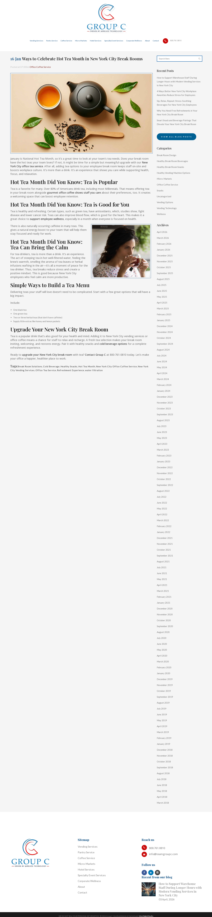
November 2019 (166, 696)
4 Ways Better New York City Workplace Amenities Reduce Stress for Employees (178, 94)
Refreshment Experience (104, 370)
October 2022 (165, 490)
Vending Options (166, 213)
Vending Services (87, 846)
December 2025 (166, 266)
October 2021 (165, 561)
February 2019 (165, 749)
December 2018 (166, 761)
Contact (82, 892)
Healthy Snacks (77, 366)
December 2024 (166, 337)
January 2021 (164, 614)
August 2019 (164, 714)
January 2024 (164, 402)
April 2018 (163, 808)
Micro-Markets (165, 190)
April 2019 (163, 737)
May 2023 (162, 449)
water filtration (131, 370)
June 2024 (163, 372)
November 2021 (166, 555)
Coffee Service (86, 858)
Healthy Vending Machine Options (176, 184)
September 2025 (166, 284)
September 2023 (166, 425)
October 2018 (165, 772)
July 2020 (162, 649)
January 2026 (164, 261)
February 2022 (165, 537)
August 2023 (164, 431)
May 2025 (162, 308)
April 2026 (163, 243)
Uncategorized (165, 207)
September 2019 (166, 708)
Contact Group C (95, 354)
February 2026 (165, 255)
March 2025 (164, 319)
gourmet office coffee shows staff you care (74, 192)
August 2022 (164, 502)
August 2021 (164, 572)
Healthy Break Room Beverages (175, 172)
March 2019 (164, 743)
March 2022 (164, 531)
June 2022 (163, 514)
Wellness (162, 225)
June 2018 (163, 796)
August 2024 (164, 361)
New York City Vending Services (41, 370)
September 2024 (166, 355)
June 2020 (163, 655)
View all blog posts (176, 148)
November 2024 (166, 343)
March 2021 (164, 602)
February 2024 (165, 396)
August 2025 (164, 290)
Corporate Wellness (89, 881)
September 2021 (166, 567)
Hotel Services (86, 869)
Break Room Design (168, 166)
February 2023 (165, 467)
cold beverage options (113, 344)
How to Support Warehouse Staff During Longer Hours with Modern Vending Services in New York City (177, 81)
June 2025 (163, 302)
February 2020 (165, 678)
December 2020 (166, 619)
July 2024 (162, 366)
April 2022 (163, 525)
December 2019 (166, 690)
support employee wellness (47, 219)
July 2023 (162, 437)
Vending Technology (168, 219)
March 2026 (164, 249)
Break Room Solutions (32, 366)
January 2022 (164, 543)
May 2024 (162, 378)
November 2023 (166, 414)
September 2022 (166, 496)
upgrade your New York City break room (47, 354)
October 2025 (165, 278)
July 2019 (162, 720)
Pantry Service (86, 852)
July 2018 (162, 790)
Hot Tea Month (97, 366)
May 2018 (162, 802)
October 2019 (165, 702)
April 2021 (163, 596)
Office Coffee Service (45, 67)
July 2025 (162, 296)
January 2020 (164, 684)
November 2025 (166, 272)
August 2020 (164, 643)
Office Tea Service (75, 370)
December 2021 (166, 549)
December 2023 (166, 408)
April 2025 (163, 314)
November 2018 (166, 767)
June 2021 (163, 584)
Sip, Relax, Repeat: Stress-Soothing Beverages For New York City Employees (177, 108)
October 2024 (165, 349)
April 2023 (163, 455)
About (81, 886)
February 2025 (165, 325)
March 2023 (164, 461)
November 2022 (166, 484)
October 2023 (165, 419)
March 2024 (164, 390)
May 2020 (162, 661)
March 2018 (164, 814)
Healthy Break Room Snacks (173, 178)
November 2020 (166, 625)
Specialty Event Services (92, 875)
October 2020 (165, 631)
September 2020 (166, 637)
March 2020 (164, 672)
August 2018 (164, 784)
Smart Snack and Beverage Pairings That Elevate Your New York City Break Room (177, 131)
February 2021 (165, 608)
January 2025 (164, 331)
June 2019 (163, 725)
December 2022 (166, 478)
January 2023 (164, 472)
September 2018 (166, 778)
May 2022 (162, 519)
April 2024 (163, 384)
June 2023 (163, 443)
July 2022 (162, 508)
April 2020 (163, 667)
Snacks (161, 201)
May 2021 (162, 590)
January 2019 (164, 755)
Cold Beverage (56, 366)
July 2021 (162, 578)
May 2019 (162, 731)
